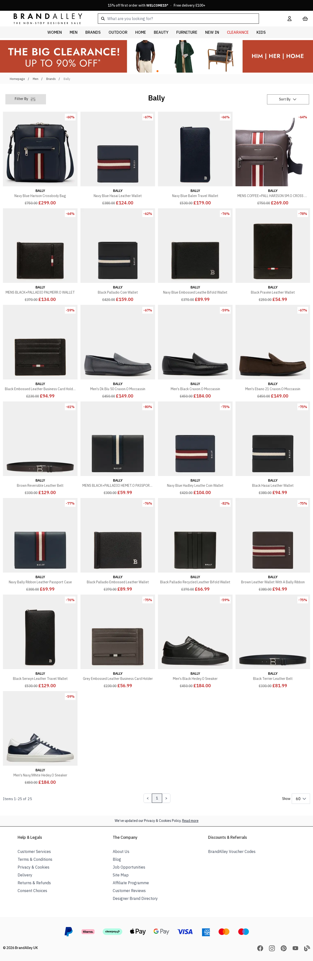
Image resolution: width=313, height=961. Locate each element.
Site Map (121, 875)
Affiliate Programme (131, 882)
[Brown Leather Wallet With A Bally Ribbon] (272, 545)
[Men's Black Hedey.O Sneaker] (195, 642)
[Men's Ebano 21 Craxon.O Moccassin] (272, 352)
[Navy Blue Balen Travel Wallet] (195, 159)
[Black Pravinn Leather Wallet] (272, 255)
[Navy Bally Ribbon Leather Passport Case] (40, 545)
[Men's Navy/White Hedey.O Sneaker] (40, 738)
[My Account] (289, 18)
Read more (190, 820)
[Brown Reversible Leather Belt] (40, 448)
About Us (121, 851)
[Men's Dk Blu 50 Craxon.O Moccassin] (117, 352)
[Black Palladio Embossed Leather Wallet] (117, 545)
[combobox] (185, 18)
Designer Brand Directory (135, 898)
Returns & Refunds (34, 882)
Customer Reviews (129, 890)
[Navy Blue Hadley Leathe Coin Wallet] (195, 448)
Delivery (25, 875)
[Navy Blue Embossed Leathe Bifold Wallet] (195, 255)
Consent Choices (32, 890)
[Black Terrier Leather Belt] (272, 642)
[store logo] (44, 18)
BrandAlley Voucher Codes (232, 851)
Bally (67, 79)
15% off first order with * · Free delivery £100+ (156, 5)
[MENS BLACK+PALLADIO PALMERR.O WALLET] (40, 255)
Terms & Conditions (35, 859)
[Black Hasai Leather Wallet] (272, 448)
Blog (117, 859)
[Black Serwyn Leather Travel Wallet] (40, 642)
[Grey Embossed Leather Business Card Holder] (117, 642)
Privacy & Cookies (33, 867)
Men (35, 79)
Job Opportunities (129, 867)
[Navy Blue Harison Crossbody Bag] (40, 159)
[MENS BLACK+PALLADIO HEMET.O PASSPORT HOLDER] (117, 448)
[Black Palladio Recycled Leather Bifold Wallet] (195, 545)
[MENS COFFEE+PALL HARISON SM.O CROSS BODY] (272, 159)
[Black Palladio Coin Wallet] (117, 255)
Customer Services (34, 851)
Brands (51, 79)
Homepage (17, 79)
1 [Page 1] (157, 798)
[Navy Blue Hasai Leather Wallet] (117, 159)
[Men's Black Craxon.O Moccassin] (195, 352)
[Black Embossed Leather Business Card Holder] (40, 352)
